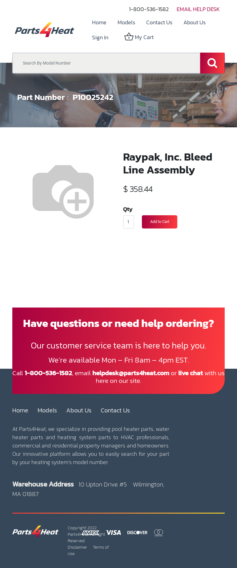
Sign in (100, 37)
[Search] (212, 63)
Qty (128, 209)
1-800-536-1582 (149, 9)
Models (47, 410)
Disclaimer (77, 547)
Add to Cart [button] (159, 221)
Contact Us (115, 410)
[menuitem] (99, 22)
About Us (78, 410)
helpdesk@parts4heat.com (130, 373)
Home (20, 410)
